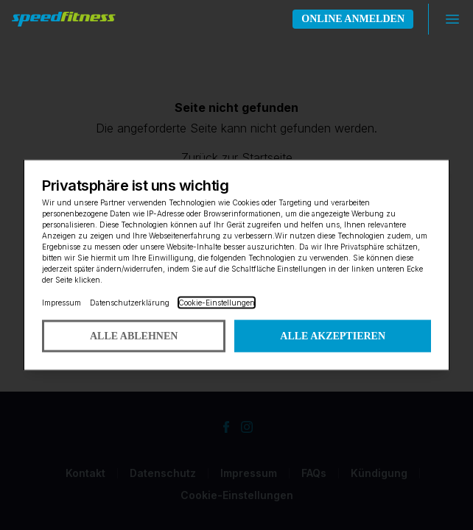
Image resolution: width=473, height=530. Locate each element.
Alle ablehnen (134, 336)
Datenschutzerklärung (129, 302)
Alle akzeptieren (332, 336)
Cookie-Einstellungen (216, 302)
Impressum (61, 302)
